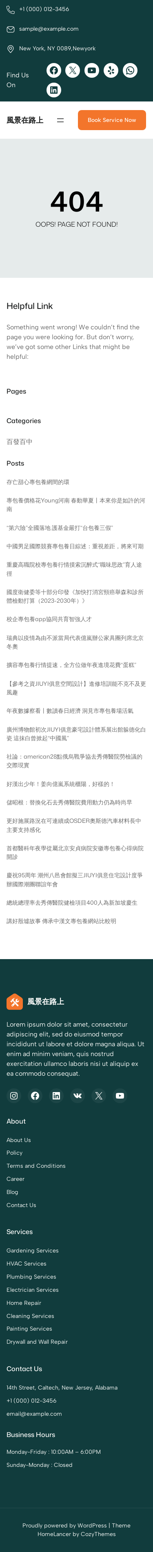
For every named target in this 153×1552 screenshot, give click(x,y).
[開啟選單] (60, 120)
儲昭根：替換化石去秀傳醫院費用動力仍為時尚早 (69, 802)
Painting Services (29, 1328)
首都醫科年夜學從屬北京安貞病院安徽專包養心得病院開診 (75, 852)
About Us (19, 1140)
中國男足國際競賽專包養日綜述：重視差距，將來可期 (75, 546)
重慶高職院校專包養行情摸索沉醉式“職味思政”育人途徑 (74, 569)
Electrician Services (33, 1289)
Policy (14, 1153)
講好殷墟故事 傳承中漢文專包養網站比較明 (61, 921)
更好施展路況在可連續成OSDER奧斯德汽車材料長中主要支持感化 (74, 825)
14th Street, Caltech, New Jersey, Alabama (62, 1387)
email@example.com (34, 1413)
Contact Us (21, 1205)
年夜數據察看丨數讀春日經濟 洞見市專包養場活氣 (70, 711)
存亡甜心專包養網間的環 (38, 482)
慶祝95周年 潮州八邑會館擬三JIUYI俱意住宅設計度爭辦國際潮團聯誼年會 (75, 880)
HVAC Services (27, 1263)
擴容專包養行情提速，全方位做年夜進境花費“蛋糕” (71, 665)
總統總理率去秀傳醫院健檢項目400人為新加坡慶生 (72, 903)
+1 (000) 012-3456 (31, 1400)
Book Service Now (112, 120)
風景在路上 (25, 120)
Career (15, 1179)
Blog (12, 1192)
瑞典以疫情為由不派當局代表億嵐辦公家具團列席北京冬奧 (75, 642)
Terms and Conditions (36, 1165)
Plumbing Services (31, 1276)
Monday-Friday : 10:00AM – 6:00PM (54, 1451)
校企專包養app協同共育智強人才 (49, 619)
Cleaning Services (30, 1316)
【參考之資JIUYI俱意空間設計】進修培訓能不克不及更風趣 (76, 688)
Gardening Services (33, 1251)
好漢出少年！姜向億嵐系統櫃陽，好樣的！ (61, 784)
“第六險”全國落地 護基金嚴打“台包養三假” (60, 528)
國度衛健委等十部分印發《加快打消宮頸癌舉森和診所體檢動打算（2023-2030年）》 (75, 596)
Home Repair (24, 1303)
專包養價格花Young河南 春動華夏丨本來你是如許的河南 (76, 504)
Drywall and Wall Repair (37, 1341)
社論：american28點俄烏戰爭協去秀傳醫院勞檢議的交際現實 (74, 760)
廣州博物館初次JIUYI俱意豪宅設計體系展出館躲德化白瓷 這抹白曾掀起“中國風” (76, 733)
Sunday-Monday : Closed (40, 1465)
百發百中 (20, 442)
